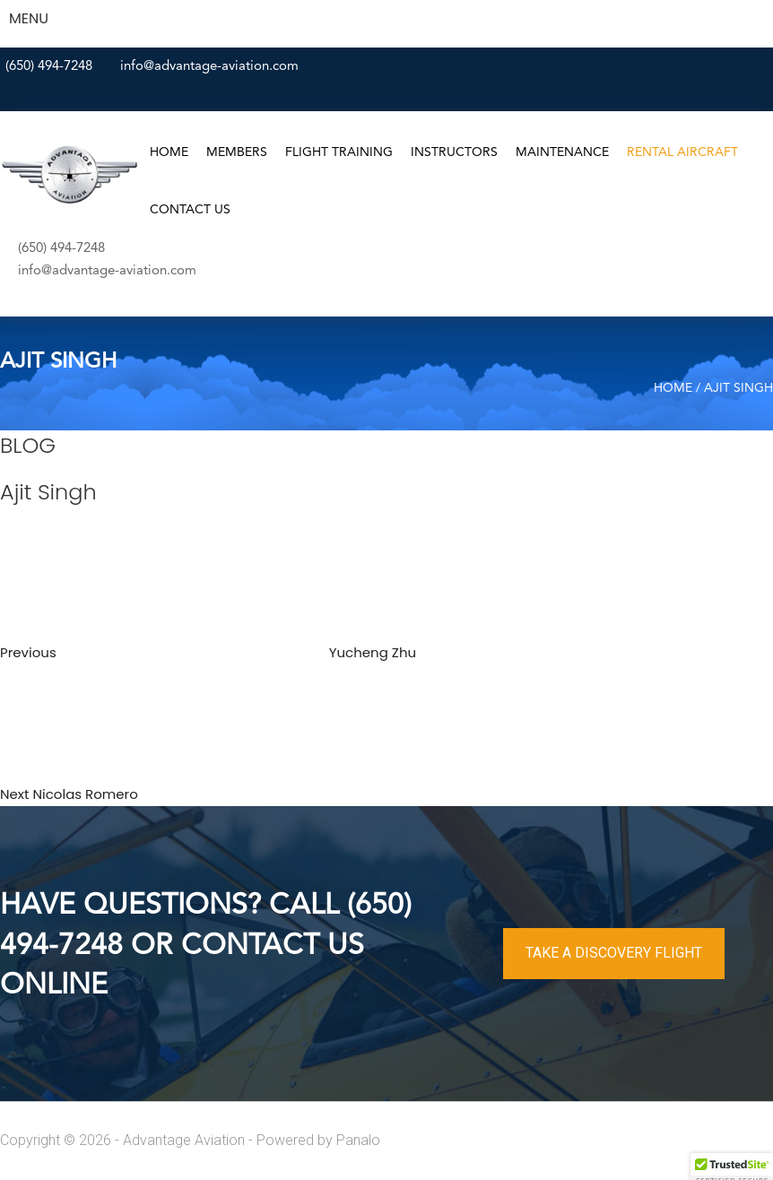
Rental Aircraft (682, 152)
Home (169, 152)
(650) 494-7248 (48, 67)
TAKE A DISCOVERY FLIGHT (613, 952)
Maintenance (562, 152)
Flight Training (339, 152)
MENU (28, 18)
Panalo (358, 1140)
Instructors (454, 152)
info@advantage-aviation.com (209, 67)
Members (236, 152)
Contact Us (190, 210)
